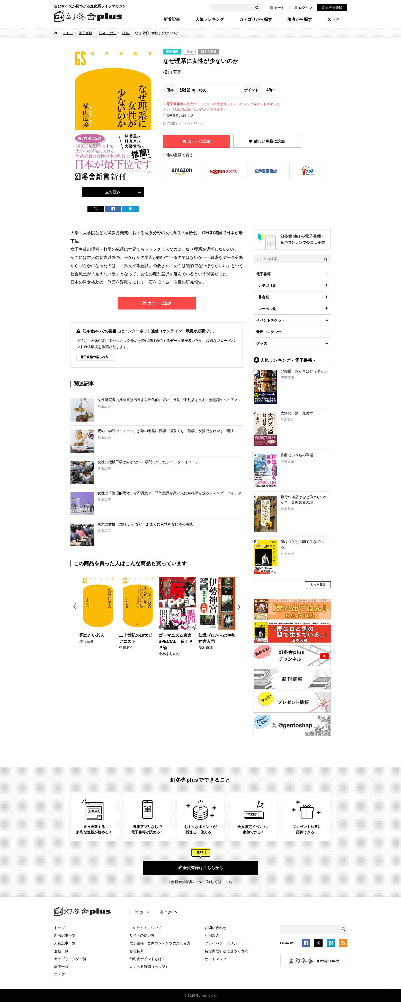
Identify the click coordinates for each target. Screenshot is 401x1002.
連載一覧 (61, 951)
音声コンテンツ (268, 332)
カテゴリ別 (267, 286)
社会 (126, 33)
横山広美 (172, 72)
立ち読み (113, 192)
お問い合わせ (215, 928)
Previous (75, 607)
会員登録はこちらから (200, 867)
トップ (59, 928)
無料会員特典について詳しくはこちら (201, 882)
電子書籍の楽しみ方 (180, 115)
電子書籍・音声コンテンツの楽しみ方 (160, 943)
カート (276, 8)
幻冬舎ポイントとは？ (147, 959)
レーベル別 (267, 309)
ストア (333, 19)
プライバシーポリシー (223, 943)
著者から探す (299, 19)
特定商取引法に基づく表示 (226, 951)
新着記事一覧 (65, 935)
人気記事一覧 (65, 943)
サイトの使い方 (142, 935)
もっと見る (318, 585)
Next (239, 607)
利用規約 (212, 935)
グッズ (261, 343)
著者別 (263, 297)
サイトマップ (215, 959)
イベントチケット (270, 320)
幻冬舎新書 (208, 51)
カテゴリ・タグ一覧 (70, 959)
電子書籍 (85, 33)
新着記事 (172, 19)
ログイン (303, 8)
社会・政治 (108, 33)
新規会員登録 (332, 8)
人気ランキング (209, 19)
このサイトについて (145, 928)
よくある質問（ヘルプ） (149, 966)
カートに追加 (199, 141)
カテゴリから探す (255, 19)
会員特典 (136, 951)
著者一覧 (61, 966)
